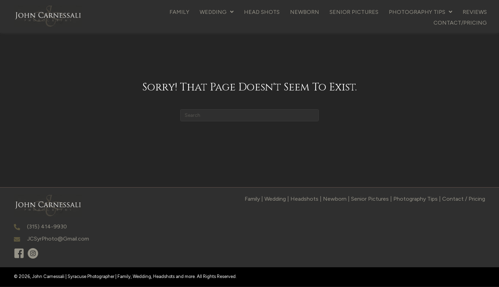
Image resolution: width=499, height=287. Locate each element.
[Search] (249, 116)
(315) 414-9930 (47, 227)
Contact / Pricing (463, 199)
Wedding (275, 199)
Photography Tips (415, 199)
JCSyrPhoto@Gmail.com (58, 239)
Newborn (335, 199)
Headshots (304, 199)
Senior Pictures (370, 199)
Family (252, 199)
